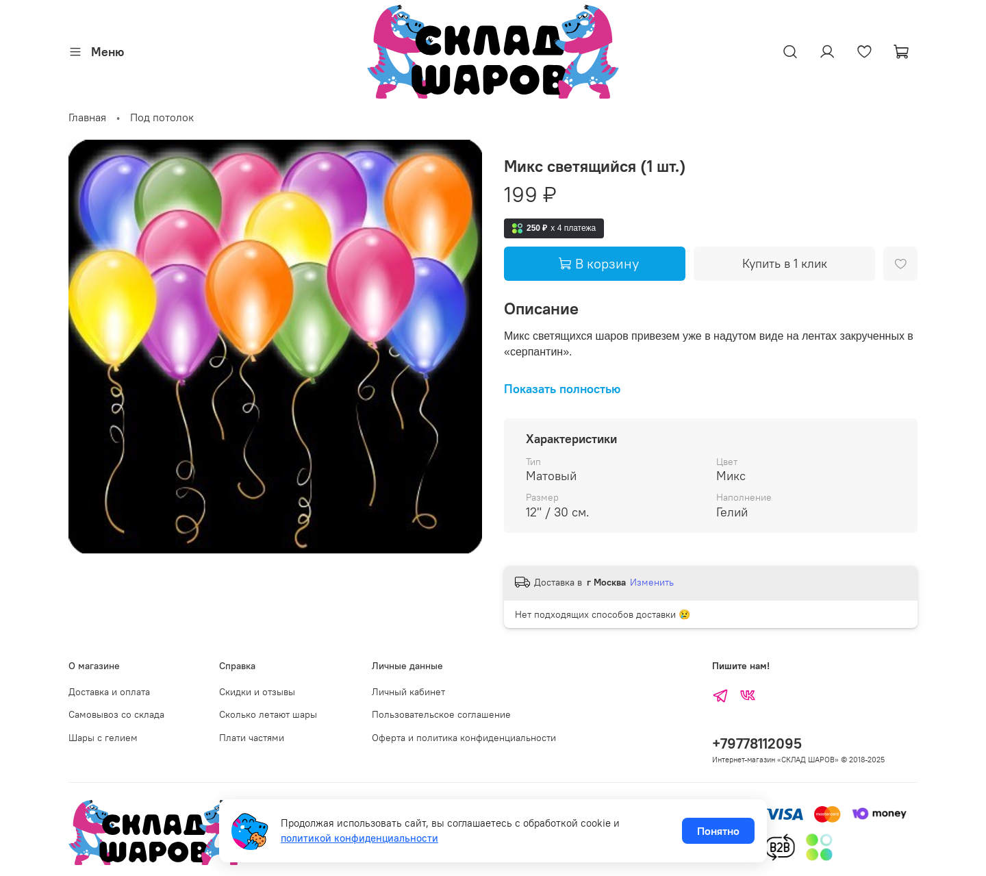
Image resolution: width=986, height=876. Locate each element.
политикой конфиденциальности (359, 837)
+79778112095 (757, 743)
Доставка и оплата (109, 692)
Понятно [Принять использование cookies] (718, 831)
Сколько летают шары (268, 714)
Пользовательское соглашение (441, 714)
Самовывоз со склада (116, 714)
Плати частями (251, 737)
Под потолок (162, 117)
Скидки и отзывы (257, 692)
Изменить (652, 582)
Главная (87, 117)
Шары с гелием (103, 737)
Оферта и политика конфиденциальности (464, 737)
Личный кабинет (408, 692)
